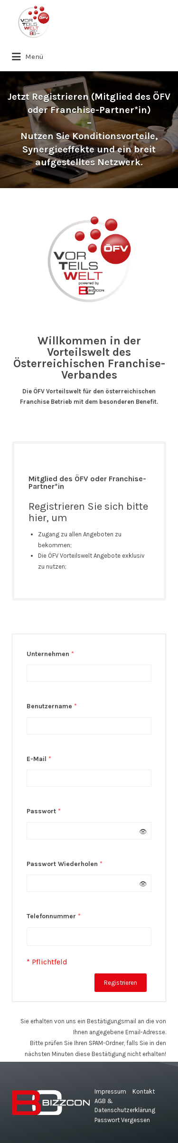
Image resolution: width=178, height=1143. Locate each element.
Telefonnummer (54, 916)
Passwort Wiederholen (65, 864)
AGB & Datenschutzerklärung (124, 1105)
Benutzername (52, 706)
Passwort (44, 811)
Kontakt (143, 1091)
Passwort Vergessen (122, 1120)
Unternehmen (50, 654)
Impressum (110, 1091)
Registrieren (120, 982)
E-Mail (39, 759)
